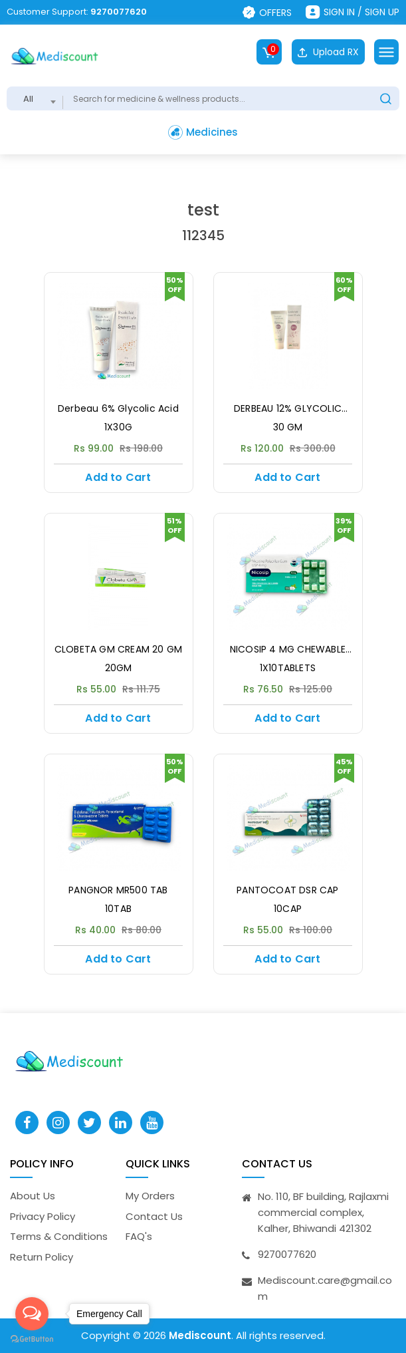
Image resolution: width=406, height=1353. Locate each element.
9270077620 (118, 11)
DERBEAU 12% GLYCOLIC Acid (288, 409)
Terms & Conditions (59, 1236)
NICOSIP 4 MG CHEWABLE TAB (288, 650)
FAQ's (139, 1236)
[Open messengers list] (32, 1313)
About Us (32, 1196)
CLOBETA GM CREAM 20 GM (118, 649)
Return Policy (41, 1257)
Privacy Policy (42, 1216)
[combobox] (35, 98)
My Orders (150, 1196)
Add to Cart (118, 477)
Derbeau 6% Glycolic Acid (118, 408)
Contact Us (154, 1216)
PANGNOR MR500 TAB (117, 890)
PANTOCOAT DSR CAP (287, 890)
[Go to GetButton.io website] (32, 1339)
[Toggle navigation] (386, 52)
